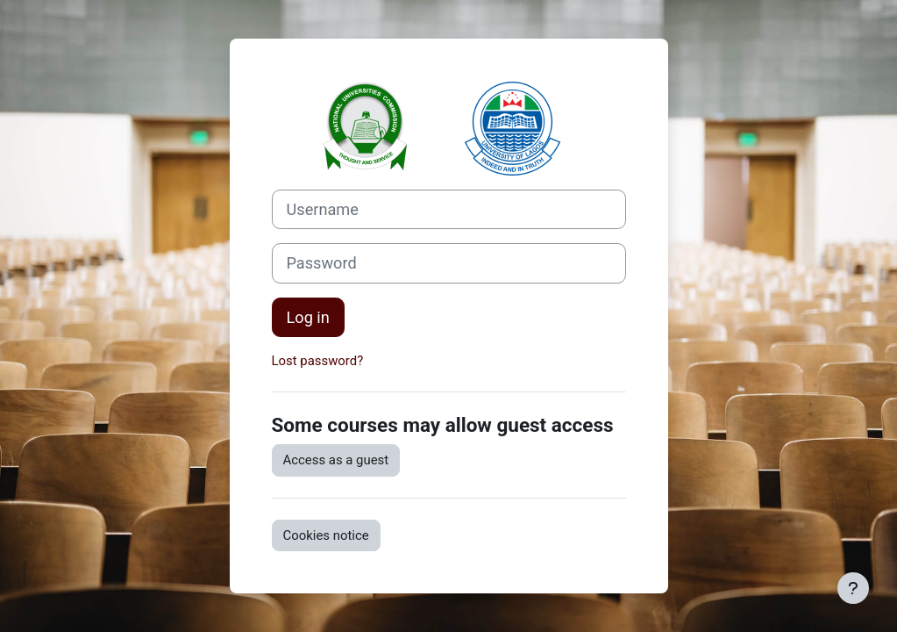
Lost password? (318, 361)
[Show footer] (853, 588)
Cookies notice (326, 535)
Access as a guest (336, 460)
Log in (308, 317)
